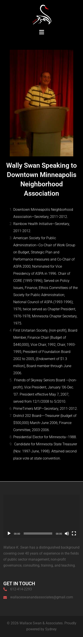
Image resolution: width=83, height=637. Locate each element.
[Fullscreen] (74, 533)
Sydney (51, 629)
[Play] (9, 533)
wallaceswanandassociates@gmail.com (41, 597)
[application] (41, 516)
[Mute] (67, 533)
